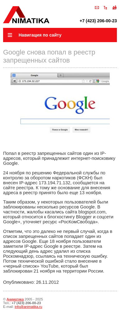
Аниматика (15, 299)
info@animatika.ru (28, 306)
